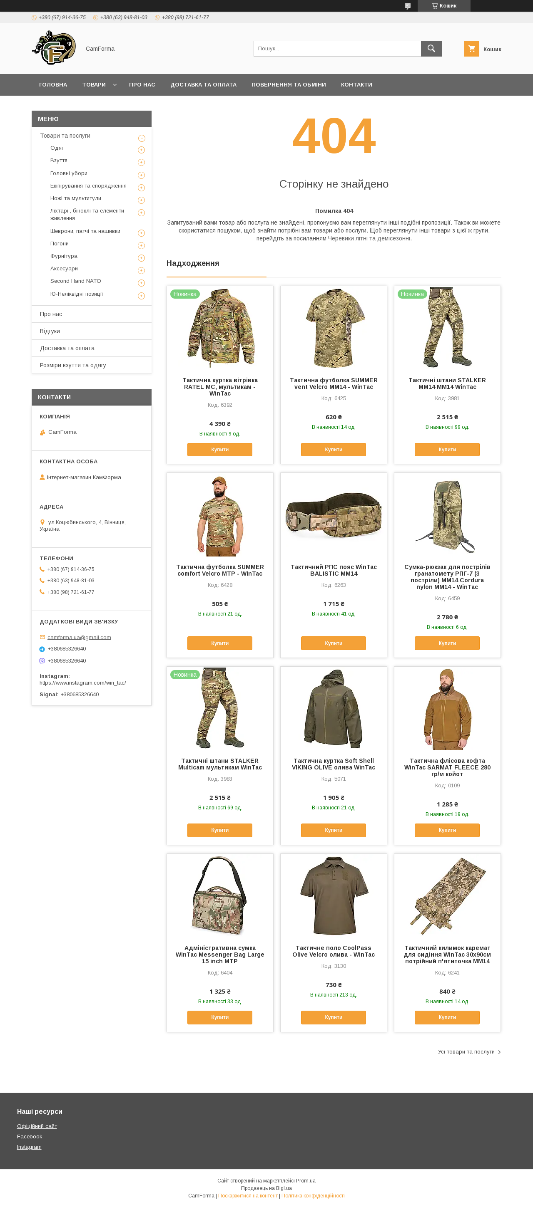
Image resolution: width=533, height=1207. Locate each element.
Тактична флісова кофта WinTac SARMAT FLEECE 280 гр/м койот (447, 767)
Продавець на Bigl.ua (266, 1188)
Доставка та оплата (203, 85)
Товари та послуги (65, 135)
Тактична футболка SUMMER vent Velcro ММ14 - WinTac (334, 383)
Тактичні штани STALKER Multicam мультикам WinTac (220, 764)
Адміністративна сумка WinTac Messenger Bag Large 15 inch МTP (220, 955)
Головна (53, 85)
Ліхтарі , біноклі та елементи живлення (87, 214)
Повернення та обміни (289, 85)
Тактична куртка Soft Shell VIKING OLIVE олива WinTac (333, 764)
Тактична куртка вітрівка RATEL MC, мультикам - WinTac (220, 387)
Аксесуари (64, 268)
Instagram (29, 1147)
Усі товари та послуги (466, 1052)
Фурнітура (63, 256)
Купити (220, 450)
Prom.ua (306, 1181)
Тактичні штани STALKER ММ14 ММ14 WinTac (447, 383)
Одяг (57, 148)
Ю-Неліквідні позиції (76, 294)
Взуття (58, 160)
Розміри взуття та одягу (73, 365)
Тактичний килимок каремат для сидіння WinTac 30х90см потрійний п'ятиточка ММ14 (447, 955)
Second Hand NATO (75, 281)
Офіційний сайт (37, 1126)
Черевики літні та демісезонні (369, 238)
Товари (94, 85)
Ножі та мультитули (75, 198)
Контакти (356, 85)
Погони (59, 243)
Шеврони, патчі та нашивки (85, 231)
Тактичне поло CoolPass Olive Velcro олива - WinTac (333, 951)
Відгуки (50, 331)
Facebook (29, 1136)
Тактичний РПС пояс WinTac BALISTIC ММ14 (334, 570)
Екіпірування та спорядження (88, 186)
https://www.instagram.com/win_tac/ (83, 683)
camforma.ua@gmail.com (79, 637)
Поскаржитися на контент (248, 1196)
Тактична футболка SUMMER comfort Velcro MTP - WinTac (220, 570)
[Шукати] (431, 49)
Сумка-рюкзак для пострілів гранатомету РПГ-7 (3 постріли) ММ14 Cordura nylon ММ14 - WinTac (447, 577)
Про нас (142, 85)
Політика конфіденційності (313, 1196)
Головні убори (68, 173)
